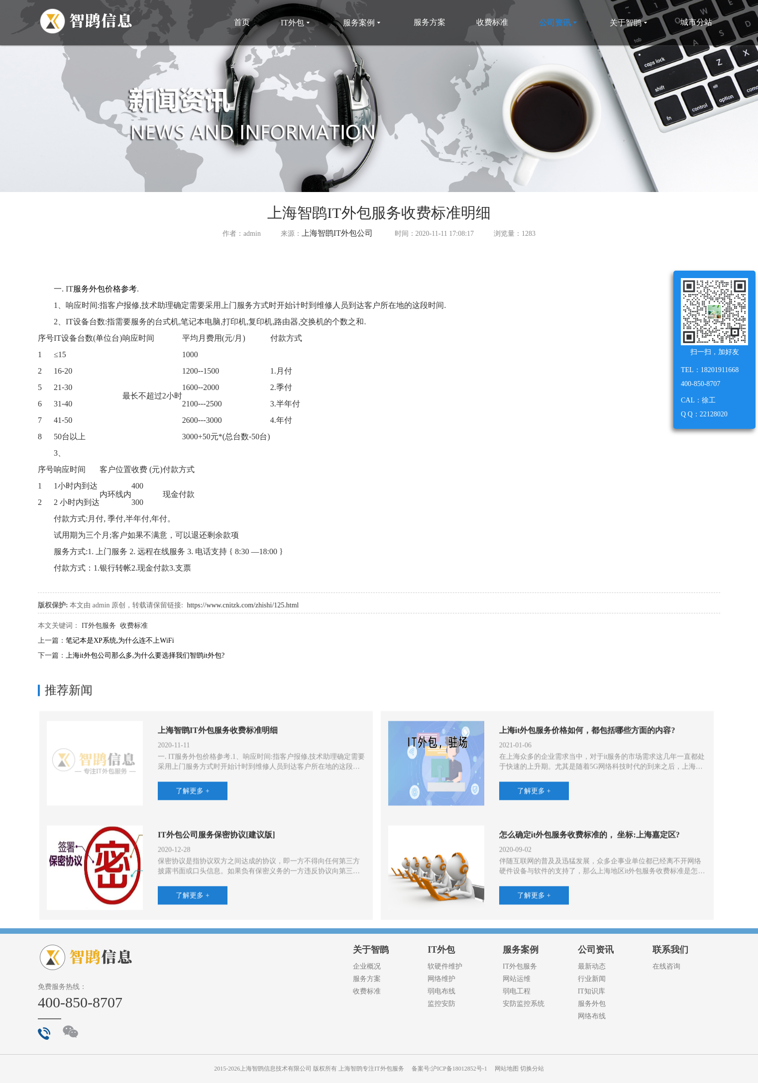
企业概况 (367, 966)
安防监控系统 (523, 1003)
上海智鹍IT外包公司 (337, 233)
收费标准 (492, 22)
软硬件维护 (445, 966)
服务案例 (363, 22)
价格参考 (121, 289)
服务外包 (89, 289)
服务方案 (429, 22)
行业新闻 (592, 979)
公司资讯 (559, 22)
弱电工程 (517, 991)
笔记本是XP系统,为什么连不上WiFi (120, 640)
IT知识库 (591, 991)
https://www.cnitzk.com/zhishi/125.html (243, 605)
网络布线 (592, 1016)
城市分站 (696, 22)
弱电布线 (441, 991)
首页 (242, 22)
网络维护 (441, 979)
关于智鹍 (630, 22)
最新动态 (592, 966)
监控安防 (441, 1003)
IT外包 (296, 22)
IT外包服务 (99, 625)
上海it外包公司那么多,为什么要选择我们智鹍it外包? (145, 655)
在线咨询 (666, 966)
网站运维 (517, 979)
